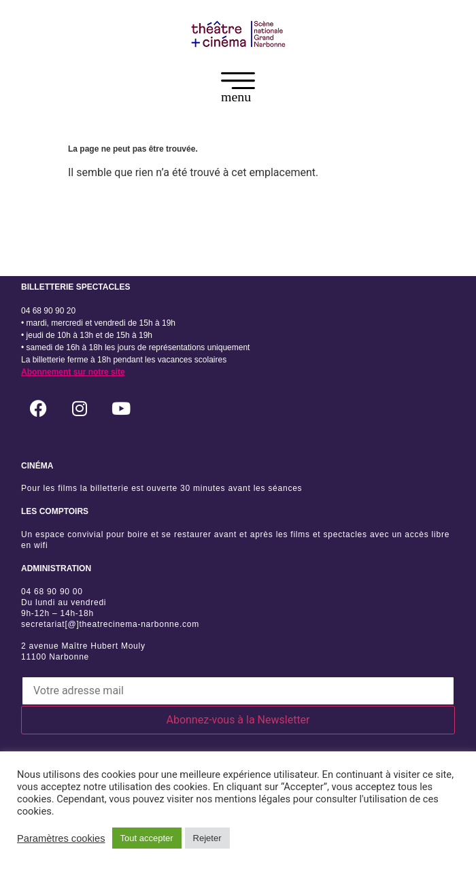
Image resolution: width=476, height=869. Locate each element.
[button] (238, 90)
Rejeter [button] (207, 838)
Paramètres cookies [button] (61, 838)
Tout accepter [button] (146, 838)
